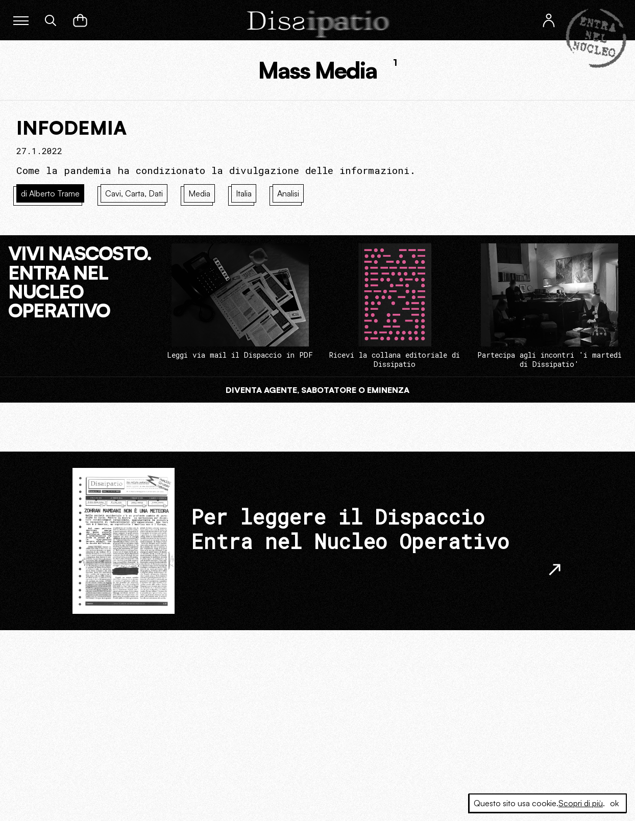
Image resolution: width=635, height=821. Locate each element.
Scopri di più (580, 803)
